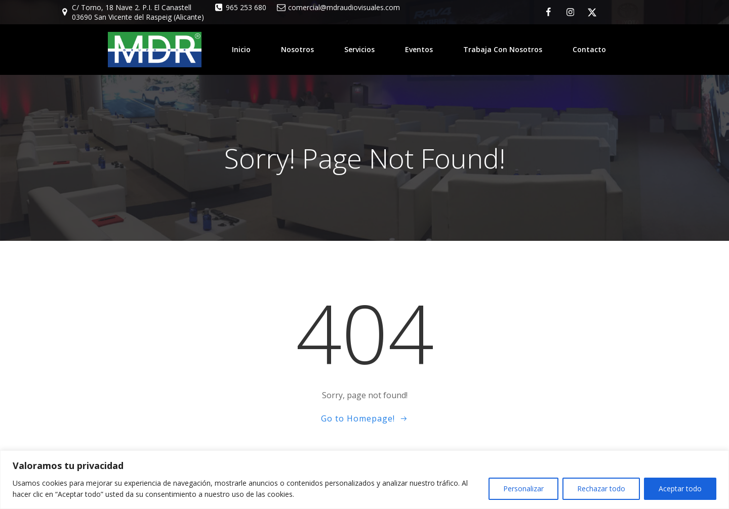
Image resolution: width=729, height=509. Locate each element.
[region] (364, 479)
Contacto (589, 49)
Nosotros (297, 49)
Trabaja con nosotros (502, 49)
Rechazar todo (601, 488)
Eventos (419, 49)
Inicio (241, 49)
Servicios (359, 49)
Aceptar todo (680, 488)
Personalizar (523, 488)
